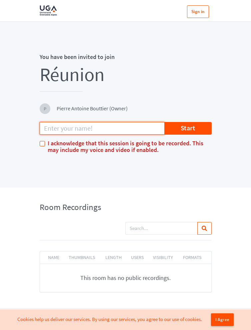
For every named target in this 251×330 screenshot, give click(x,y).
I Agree (222, 319)
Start (188, 128)
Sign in (198, 11)
